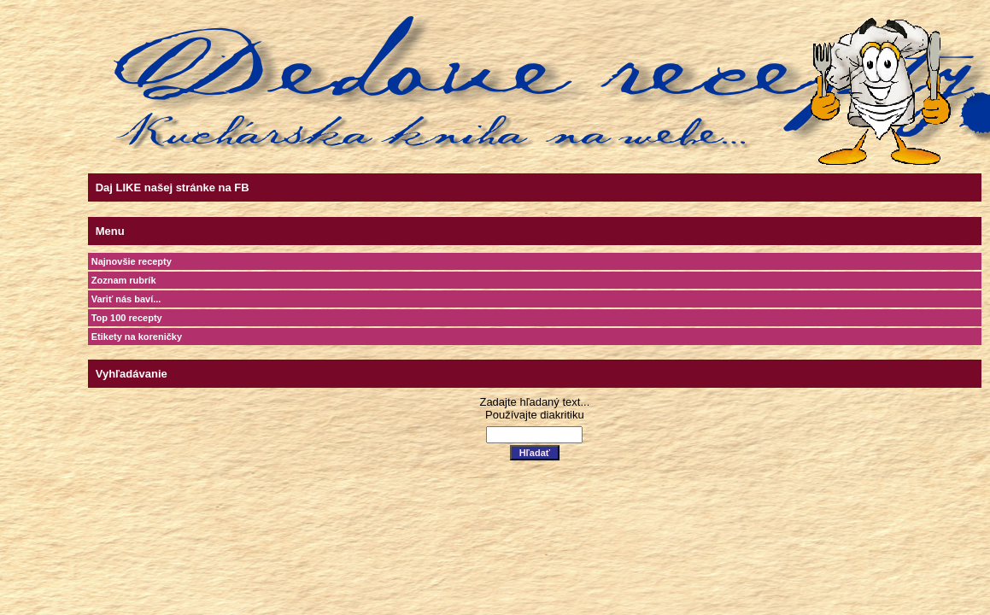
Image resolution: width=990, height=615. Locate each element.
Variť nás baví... (126, 299)
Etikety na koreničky (136, 336)
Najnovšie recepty (131, 261)
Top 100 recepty (126, 318)
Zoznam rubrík (123, 280)
